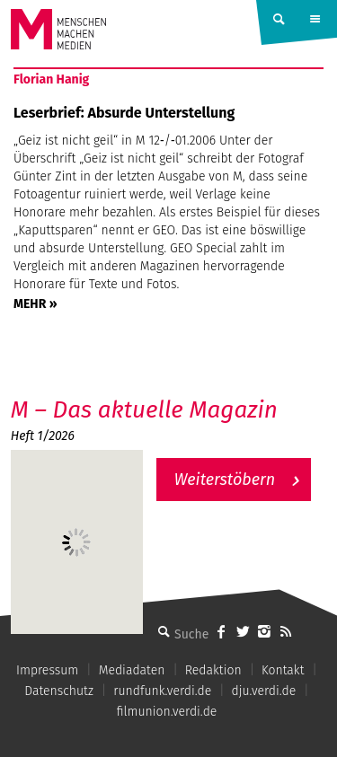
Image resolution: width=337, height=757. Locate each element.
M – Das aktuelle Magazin (144, 410)
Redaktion (213, 670)
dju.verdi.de (264, 691)
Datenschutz (58, 691)
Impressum (47, 670)
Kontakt (283, 670)
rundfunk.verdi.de (162, 691)
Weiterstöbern (225, 479)
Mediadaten (132, 670)
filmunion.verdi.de (167, 711)
